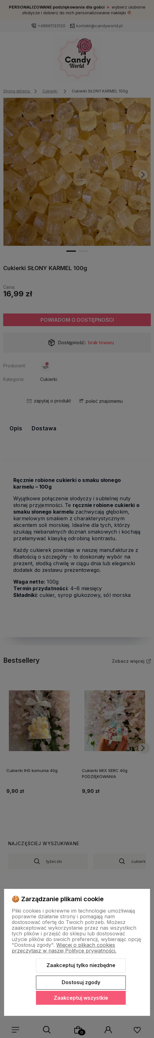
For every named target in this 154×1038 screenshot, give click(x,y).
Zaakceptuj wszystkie (81, 998)
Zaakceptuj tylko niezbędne (80, 965)
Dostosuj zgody (81, 982)
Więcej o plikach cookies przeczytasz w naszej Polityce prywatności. (64, 948)
